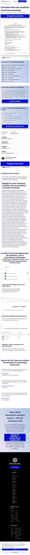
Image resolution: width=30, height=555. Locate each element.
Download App (13, 534)
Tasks (16, 519)
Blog (12, 529)
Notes (16, 515)
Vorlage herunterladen (15, 16)
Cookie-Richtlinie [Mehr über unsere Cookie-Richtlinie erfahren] (21, 552)
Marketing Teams (14, 490)
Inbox (16, 512)
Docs (12, 520)
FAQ (11, 536)
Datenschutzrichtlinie (13, 552)
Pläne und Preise (18, 529)
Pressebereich (18, 528)
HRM (16, 510)
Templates (17, 521)
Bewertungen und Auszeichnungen (18, 532)
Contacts (13, 517)
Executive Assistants (14, 482)
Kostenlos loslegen (15, 101)
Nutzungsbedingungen (4, 552)
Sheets (16, 517)
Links (16, 514)
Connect (12, 515)
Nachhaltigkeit (18, 538)
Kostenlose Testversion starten (15, 126)
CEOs (13, 474)
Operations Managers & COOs (14, 502)
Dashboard (13, 518)
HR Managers (14, 484)
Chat (12, 513)
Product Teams (14, 487)
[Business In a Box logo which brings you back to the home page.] (6, 1)
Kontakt (12, 531)
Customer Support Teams (14, 494)
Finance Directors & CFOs (14, 498)
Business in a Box (6, 549)
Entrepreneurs (15, 476)
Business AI (12, 511)
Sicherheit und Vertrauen (18, 536)
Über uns (13, 528)
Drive (12, 522)
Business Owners (14, 479)
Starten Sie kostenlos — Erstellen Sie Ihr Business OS (15, 437)
